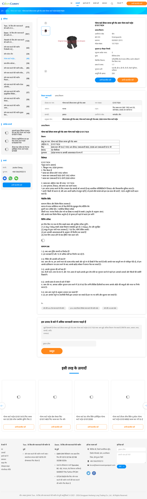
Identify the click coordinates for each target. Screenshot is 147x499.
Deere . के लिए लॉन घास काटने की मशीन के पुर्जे (68, 447)
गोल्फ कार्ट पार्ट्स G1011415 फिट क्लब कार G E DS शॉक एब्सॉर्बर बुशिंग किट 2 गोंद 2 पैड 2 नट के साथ (17, 419)
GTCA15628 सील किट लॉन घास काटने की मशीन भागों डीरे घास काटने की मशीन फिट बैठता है (68, 480)
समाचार (3, 459)
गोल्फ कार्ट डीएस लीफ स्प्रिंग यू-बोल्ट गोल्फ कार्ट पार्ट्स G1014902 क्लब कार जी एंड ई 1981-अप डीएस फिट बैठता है (128, 419)
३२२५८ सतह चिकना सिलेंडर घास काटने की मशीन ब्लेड (84, 308)
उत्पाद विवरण (59, 96)
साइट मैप (4, 463)
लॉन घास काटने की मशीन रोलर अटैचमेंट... (16, 85)
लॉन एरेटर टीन (16, 54)
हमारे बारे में (4, 456)
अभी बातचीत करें (136, 3)
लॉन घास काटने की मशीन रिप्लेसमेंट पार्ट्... (16, 48)
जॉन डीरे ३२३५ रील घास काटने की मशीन (53, 308)
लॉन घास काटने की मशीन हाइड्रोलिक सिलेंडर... (16, 92)
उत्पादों (3, 453)
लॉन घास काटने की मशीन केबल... (16, 100)
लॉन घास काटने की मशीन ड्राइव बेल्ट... (16, 114)
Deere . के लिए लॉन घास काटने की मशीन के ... (16, 34)
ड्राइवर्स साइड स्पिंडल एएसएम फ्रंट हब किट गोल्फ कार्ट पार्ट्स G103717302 (21, 132)
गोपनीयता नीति (6, 469)
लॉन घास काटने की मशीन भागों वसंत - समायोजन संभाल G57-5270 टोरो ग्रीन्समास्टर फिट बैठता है (37, 457)
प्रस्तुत (51, 351)
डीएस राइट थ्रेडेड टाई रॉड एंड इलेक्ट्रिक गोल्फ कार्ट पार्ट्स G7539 (20, 149)
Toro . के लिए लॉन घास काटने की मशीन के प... (16, 27)
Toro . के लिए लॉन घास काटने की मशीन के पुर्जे (36, 447)
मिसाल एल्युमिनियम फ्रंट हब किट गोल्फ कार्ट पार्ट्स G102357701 (20, 141)
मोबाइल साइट (5, 466)
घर (2, 449)
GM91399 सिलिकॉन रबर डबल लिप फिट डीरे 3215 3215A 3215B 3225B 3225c (68, 457)
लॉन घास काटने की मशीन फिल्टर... (16, 78)
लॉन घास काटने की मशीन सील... (16, 73)
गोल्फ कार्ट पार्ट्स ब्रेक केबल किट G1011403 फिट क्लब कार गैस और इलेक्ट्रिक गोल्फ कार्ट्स (52, 419)
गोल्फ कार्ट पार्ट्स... (16, 58)
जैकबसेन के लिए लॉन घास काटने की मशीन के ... (16, 41)
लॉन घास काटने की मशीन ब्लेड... (16, 68)
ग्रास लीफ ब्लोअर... (16, 63)
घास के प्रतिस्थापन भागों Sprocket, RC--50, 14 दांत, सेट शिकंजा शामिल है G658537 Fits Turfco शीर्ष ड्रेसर (69, 468)
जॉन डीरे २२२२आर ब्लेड (110, 308)
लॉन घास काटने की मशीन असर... (16, 107)
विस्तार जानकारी (46, 96)
